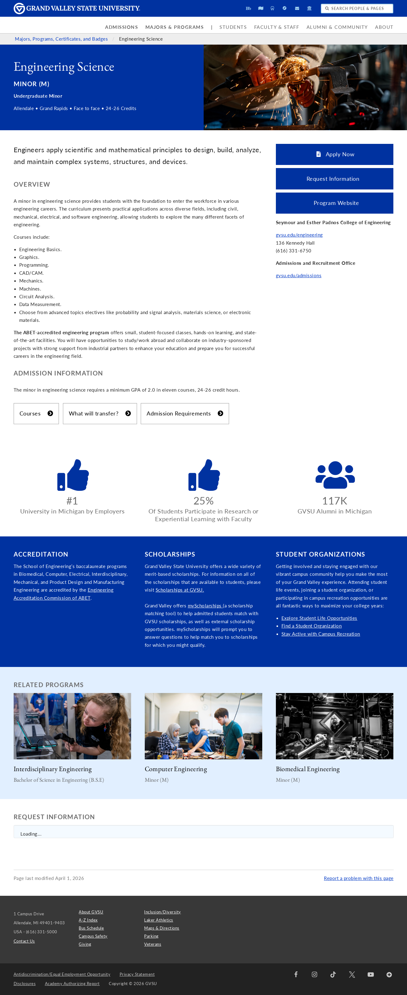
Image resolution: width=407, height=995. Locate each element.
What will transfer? (100, 413)
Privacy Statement (137, 974)
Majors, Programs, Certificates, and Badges (62, 39)
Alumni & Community (337, 27)
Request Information (335, 178)
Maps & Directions (161, 928)
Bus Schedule (91, 928)
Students (233, 27)
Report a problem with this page (359, 878)
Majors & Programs (174, 27)
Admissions (121, 27)
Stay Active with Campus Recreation (320, 634)
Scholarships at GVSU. (180, 590)
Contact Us (24, 941)
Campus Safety (93, 936)
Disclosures (25, 983)
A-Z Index (88, 919)
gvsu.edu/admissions (299, 275)
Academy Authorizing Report (72, 983)
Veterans (152, 944)
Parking (151, 936)
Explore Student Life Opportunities (319, 618)
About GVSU (91, 911)
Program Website (334, 202)
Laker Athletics (158, 919)
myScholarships (205, 605)
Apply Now (335, 154)
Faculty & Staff (276, 27)
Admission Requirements (185, 413)
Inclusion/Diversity (162, 911)
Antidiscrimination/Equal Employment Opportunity (62, 974)
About (384, 27)
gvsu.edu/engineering (299, 235)
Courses (36, 413)
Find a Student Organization (311, 626)
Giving (85, 944)
